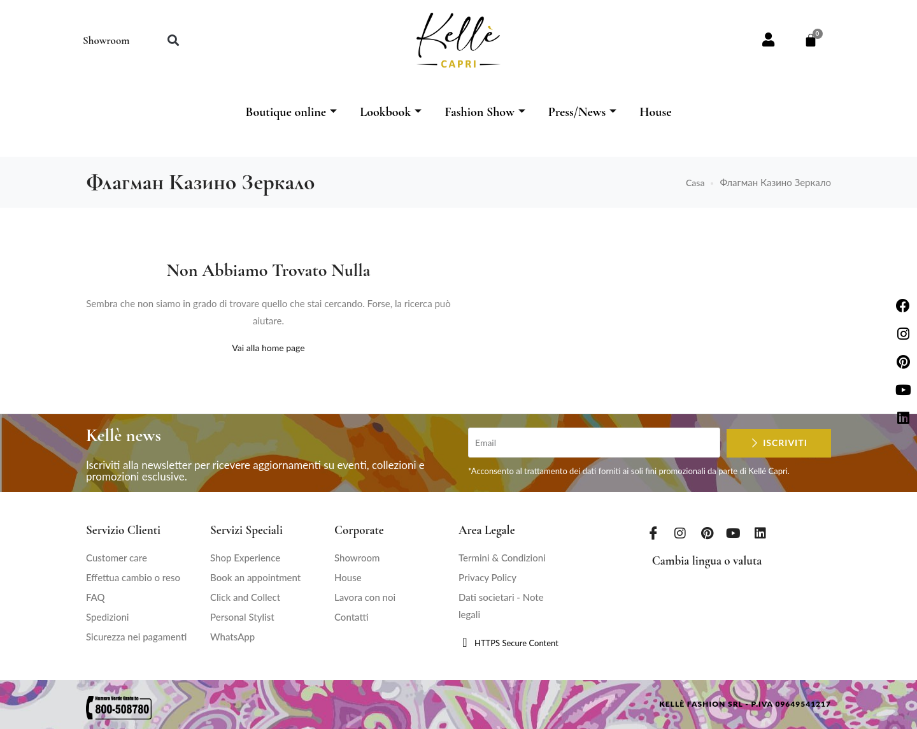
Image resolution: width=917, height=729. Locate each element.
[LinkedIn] (760, 532)
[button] (172, 40)
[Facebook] (653, 532)
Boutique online (291, 112)
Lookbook (391, 112)
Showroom (106, 40)
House (655, 112)
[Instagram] (680, 532)
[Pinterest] (706, 532)
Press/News (582, 112)
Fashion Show (484, 112)
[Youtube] (733, 532)
